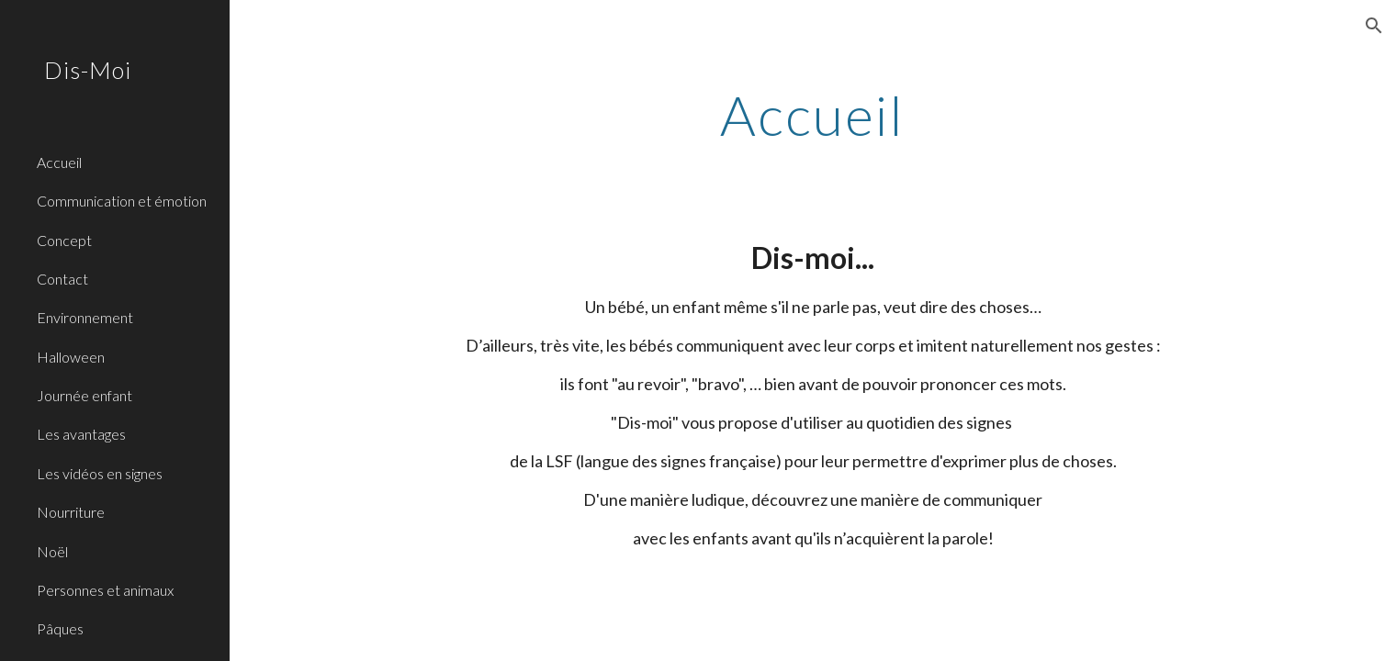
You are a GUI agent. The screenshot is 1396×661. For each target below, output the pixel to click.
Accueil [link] (59, 162)
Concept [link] (64, 240)
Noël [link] (52, 551)
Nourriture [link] (71, 512)
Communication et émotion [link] (122, 200)
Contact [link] (62, 278)
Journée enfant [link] (84, 395)
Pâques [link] (60, 628)
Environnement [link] (85, 317)
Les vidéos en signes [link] (100, 473)
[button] (1374, 26)
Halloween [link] (71, 356)
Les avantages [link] (81, 434)
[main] (812, 114)
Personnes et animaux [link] (105, 590)
